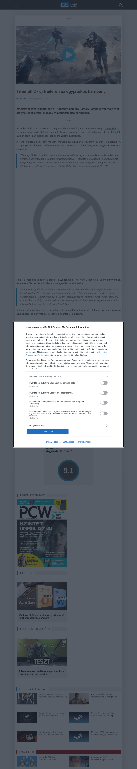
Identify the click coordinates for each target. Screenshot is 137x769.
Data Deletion (52, 442)
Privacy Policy (84, 442)
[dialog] (68, 384)
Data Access (68, 442)
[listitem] (68, 376)
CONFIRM (48, 432)
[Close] (118, 327)
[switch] (104, 383)
